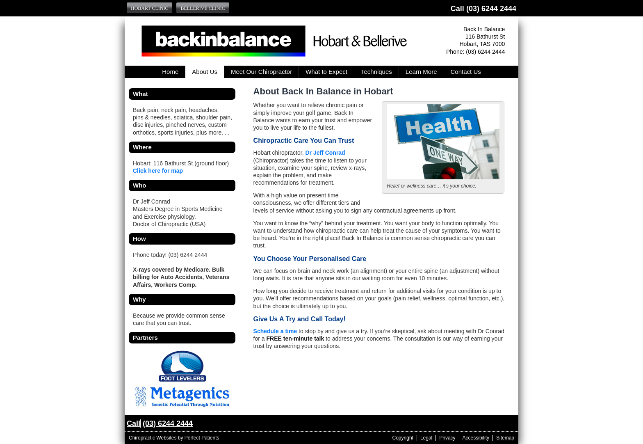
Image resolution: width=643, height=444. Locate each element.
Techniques (376, 71)
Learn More (421, 71)
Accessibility (476, 438)
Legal (426, 438)
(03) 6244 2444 (491, 9)
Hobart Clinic (149, 8)
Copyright (402, 438)
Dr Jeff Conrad (325, 152)
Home (170, 71)
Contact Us (466, 71)
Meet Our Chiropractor (261, 71)
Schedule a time (275, 331)
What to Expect (326, 71)
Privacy (447, 438)
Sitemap (505, 438)
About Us (204, 71)
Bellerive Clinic (202, 8)
